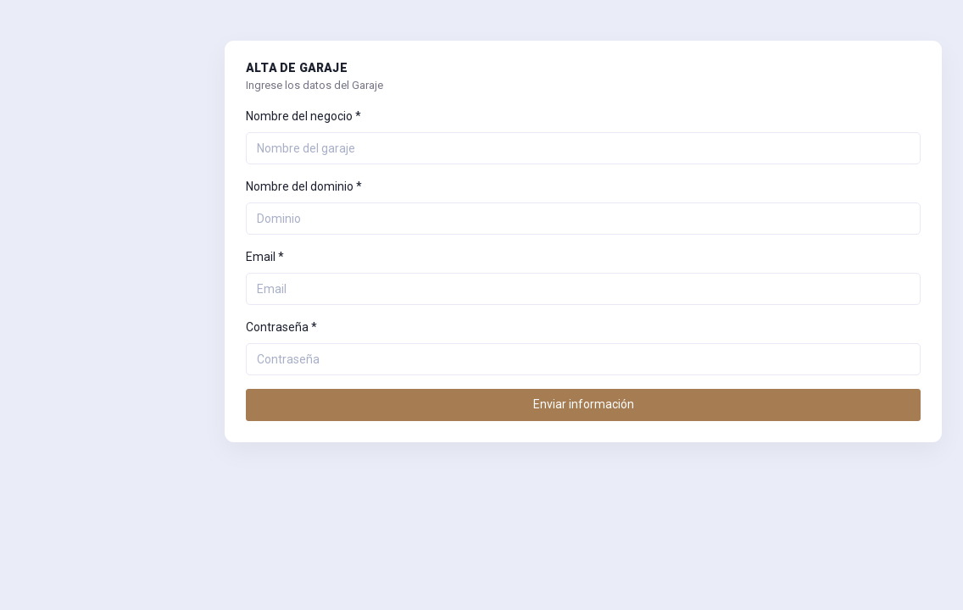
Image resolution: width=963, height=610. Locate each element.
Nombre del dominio (304, 186)
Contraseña (281, 327)
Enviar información (583, 404)
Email (265, 256)
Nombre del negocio (303, 116)
